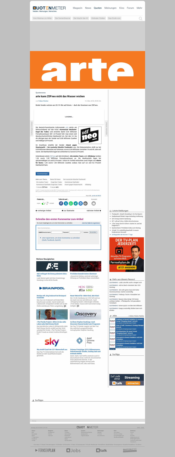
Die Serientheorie (62, 18)
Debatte (99, 432)
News (88, 7)
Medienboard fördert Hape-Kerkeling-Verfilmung (127, 216)
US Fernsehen (66, 444)
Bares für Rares (55, 179)
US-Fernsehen (68, 440)
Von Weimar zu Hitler (42, 18)
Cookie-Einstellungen (135, 440)
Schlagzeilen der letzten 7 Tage (122, 234)
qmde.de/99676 (96, 195)
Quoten (98, 7)
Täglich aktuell (85, 435)
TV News (73, 444)
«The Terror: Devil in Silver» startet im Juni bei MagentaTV (127, 224)
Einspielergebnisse (119, 435)
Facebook (34, 439)
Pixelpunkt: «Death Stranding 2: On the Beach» (127, 214)
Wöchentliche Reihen (86, 432)
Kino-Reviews (101, 435)
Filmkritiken (59, 444)
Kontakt (132, 435)
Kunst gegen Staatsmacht (73, 184)
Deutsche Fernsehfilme (129, 444)
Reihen (50, 434)
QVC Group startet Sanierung (121, 219)
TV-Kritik (99, 434)
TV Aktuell (42, 444)
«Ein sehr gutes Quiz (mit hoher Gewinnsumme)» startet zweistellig (124, 291)
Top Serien (138, 444)
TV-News (67, 432)
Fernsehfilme (101, 444)
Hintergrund (51, 432)
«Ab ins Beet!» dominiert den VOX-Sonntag (125, 286)
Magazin (77, 7)
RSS (33, 432)
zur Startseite (68, 210)
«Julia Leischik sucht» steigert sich (125, 282)
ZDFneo (52, 156)
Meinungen (110, 7)
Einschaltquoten (80, 444)
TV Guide (88, 444)
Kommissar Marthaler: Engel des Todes (49, 184)
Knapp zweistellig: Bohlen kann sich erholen (125, 309)
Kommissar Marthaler (72, 182)
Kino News (36, 444)
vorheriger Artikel (43, 210)
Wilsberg (88, 184)
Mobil (33, 435)
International (68, 437)
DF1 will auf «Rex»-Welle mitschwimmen (125, 221)
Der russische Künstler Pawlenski (74, 179)
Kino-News (117, 432)
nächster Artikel (94, 210)
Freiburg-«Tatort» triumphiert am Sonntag (124, 295)
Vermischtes (68, 434)
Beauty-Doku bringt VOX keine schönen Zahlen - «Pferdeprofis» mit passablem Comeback (124, 301)
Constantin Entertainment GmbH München (126, 321)
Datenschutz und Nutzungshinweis (135, 437)
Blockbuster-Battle (118, 437)
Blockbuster (94, 444)
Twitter (33, 440)
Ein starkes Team (42, 182)
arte (67, 127)
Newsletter (34, 434)
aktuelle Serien (109, 444)
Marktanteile (84, 434)
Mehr (139, 7)
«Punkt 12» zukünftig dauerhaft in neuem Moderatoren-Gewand (125, 231)
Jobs (131, 434)
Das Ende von (114, 18)
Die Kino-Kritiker (118, 434)
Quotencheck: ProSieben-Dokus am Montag (126, 228)
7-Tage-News (35, 437)
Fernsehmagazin (50, 444)
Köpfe (66, 439)
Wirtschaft (67, 435)
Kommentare (42, 174)
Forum (130, 7)
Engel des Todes (56, 182)
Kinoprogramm (118, 444)
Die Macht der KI (81, 18)
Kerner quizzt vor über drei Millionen (125, 306)
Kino (121, 7)
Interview (50, 435)
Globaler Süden (98, 18)
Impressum (133, 442)
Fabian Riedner (43, 101)
